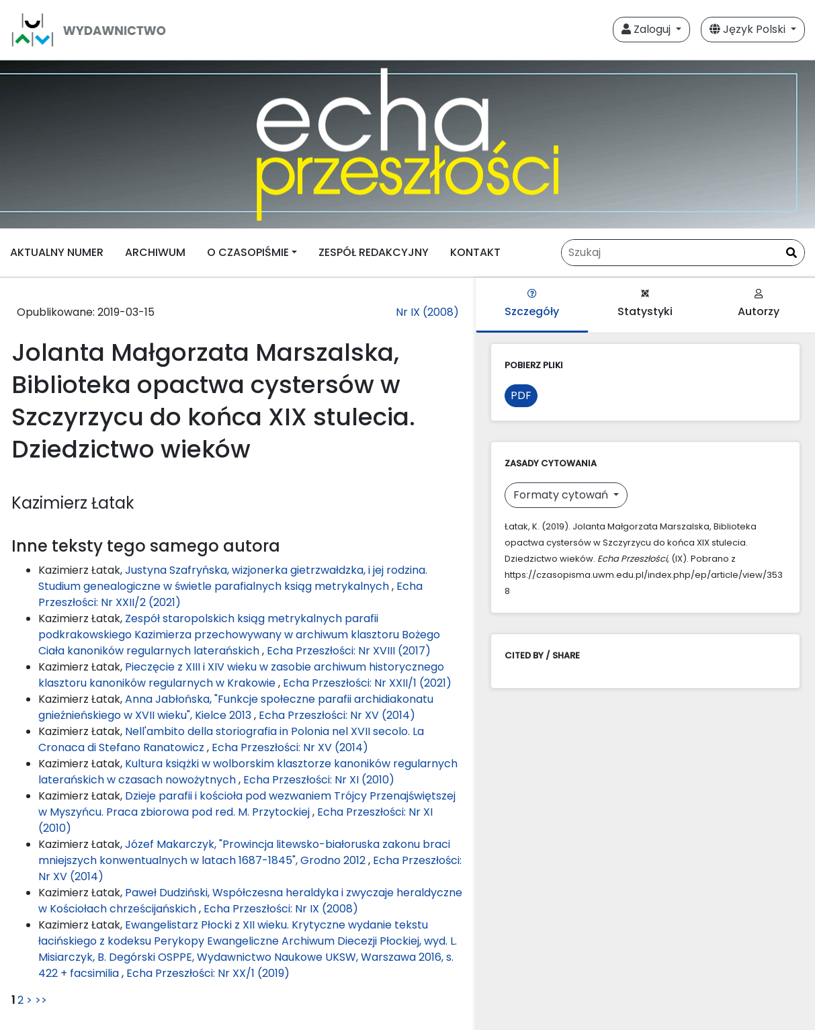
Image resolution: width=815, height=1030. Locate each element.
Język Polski (749, 29)
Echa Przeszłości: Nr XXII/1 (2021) (367, 683)
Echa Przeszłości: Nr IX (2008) (281, 908)
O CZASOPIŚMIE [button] (248, 252)
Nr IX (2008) (427, 312)
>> (41, 1000)
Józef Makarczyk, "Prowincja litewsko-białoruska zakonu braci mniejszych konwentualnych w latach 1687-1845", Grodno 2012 (244, 852)
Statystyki (645, 304)
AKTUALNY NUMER (56, 252)
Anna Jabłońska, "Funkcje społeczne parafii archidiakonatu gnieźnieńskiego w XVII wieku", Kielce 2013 (235, 707)
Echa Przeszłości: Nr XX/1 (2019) (208, 973)
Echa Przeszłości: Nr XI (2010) (318, 779)
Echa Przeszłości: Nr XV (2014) (337, 715)
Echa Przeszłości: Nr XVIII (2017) (349, 650)
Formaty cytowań (562, 495)
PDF (521, 395)
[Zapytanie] (683, 252)
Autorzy (758, 304)
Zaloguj (647, 29)
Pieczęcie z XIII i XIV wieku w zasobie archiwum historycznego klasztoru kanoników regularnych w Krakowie (241, 675)
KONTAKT (475, 252)
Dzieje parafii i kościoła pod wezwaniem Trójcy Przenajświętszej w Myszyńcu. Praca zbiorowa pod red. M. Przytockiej (247, 804)
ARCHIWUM (155, 252)
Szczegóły (532, 304)
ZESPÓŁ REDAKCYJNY (373, 252)
